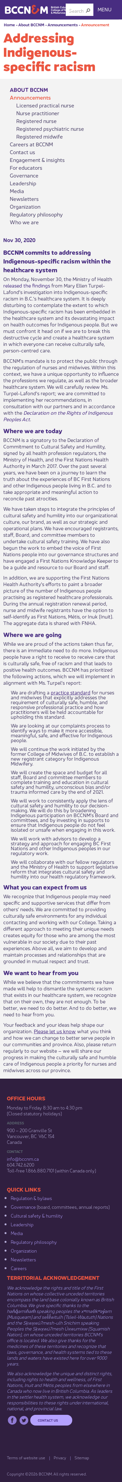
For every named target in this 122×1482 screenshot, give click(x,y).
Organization (25, 206)
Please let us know (55, 1031)
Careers (19, 1267)
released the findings (26, 285)
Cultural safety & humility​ (37, 1215)
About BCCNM (31, 24)
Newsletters (24, 198)
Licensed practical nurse (45, 105)
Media (17, 191)
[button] (88, 10)
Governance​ (23, 1206)
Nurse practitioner (37, 113)
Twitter (24, 1420)
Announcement (95, 24)
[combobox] (77, 10)
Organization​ (24, 1250)
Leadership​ (22, 1224)
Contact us (22, 152)
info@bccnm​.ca (23, 1158)
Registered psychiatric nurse (50, 128)
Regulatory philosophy (36, 214)
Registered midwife (39, 136)
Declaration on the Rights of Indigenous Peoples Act (58, 416)
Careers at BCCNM (31, 144)
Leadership (23, 183)
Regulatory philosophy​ (34, 1241)
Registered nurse (36, 121)
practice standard (70, 692)
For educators (26, 167)
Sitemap (82, 1457)
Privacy (60, 1457)
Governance (24, 175)
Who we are (24, 222)
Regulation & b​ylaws (31, 1197)
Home (9, 24)
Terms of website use (26, 1457)
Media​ (17, 1232)
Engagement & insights (37, 160)
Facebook (12, 1420)
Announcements (62, 24)
